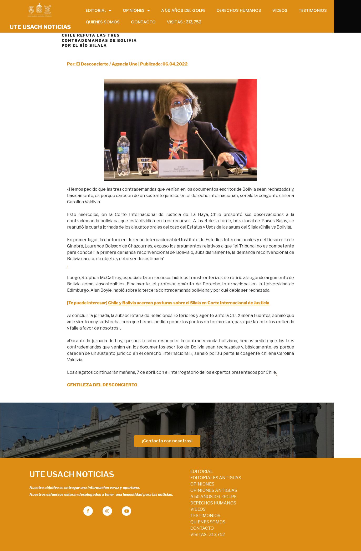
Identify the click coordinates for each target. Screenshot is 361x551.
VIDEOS (161, 507)
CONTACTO (165, 526)
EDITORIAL (164, 469)
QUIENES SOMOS (170, 520)
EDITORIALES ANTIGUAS (178, 475)
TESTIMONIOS (168, 513)
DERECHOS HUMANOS (176, 501)
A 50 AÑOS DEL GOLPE (176, 494)
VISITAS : (170, 532)
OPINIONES (165, 482)
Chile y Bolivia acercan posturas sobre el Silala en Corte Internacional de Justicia (189, 301)
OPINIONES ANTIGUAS (176, 488)
